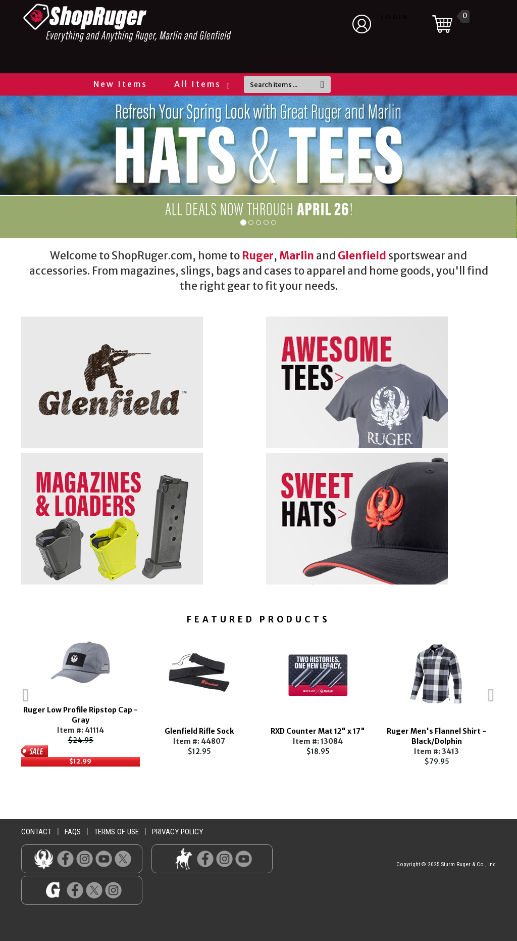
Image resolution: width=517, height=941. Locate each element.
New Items (120, 84)
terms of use (116, 831)
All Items (201, 84)
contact (36, 831)
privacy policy (177, 831)
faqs (73, 831)
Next (511, 699)
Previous (6, 699)
